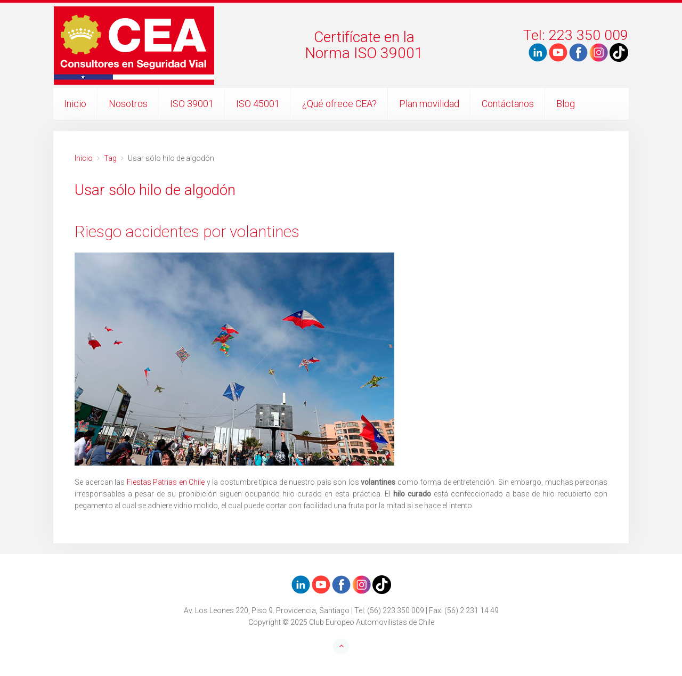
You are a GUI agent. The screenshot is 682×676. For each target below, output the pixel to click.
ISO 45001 (258, 103)
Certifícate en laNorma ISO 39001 (364, 45)
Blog (565, 103)
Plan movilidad (429, 103)
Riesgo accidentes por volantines (187, 231)
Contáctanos (508, 103)
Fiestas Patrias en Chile (166, 482)
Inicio (75, 103)
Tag (110, 158)
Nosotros (128, 103)
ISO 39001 (192, 103)
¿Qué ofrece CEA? (339, 103)
